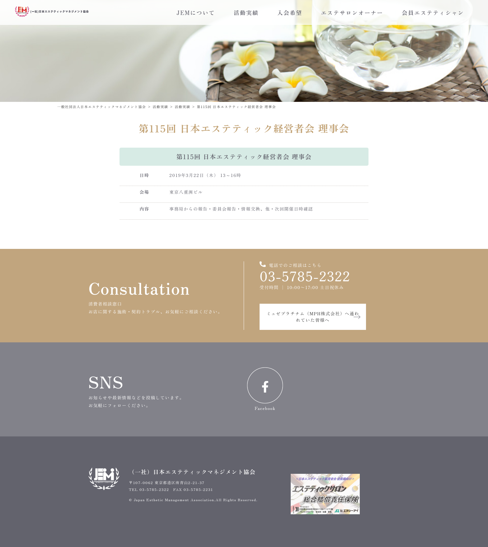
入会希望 (289, 12)
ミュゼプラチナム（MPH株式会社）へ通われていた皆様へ (312, 316)
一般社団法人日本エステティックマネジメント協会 (101, 106)
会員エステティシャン (433, 12)
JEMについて (195, 12)
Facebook (265, 389)
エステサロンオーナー (352, 12)
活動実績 (246, 12)
